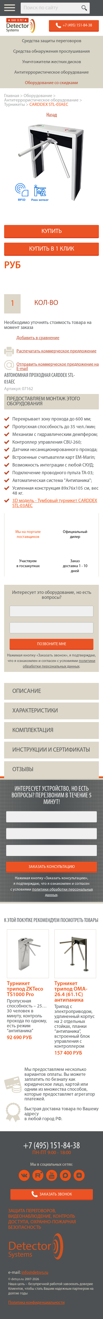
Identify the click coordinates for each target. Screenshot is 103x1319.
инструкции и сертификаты (51, 750)
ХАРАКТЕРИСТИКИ (35, 711)
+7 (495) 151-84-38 (51, 1146)
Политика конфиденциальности (36, 1303)
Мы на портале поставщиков (28, 534)
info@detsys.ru (34, 1272)
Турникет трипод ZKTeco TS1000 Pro (25, 989)
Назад (51, 115)
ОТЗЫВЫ (23, 770)
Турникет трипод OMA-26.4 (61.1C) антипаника (70, 992)
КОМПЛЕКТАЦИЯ (32, 730)
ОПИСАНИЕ (26, 691)
